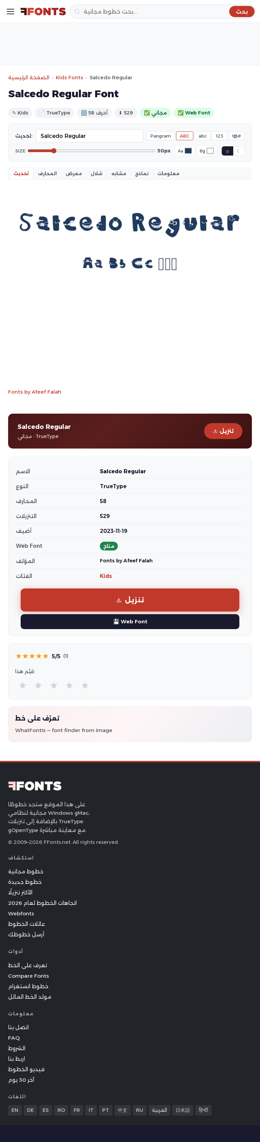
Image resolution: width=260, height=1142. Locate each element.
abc (202, 136)
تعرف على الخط (27, 965)
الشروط (16, 1048)
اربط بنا (16, 1059)
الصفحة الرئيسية (28, 77)
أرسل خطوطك (26, 934)
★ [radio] (22, 685)
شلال (97, 173)
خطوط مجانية (25, 871)
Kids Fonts (69, 77)
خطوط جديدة (25, 882)
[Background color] (210, 151)
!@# (236, 136)
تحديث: (23, 136)
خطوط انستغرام (28, 986)
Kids (106, 576)
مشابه (118, 173)
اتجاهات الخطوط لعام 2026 (42, 903)
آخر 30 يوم (21, 1080)
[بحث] (162, 11)
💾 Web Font (130, 621)
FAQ (14, 1038)
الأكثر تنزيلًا (20, 892)
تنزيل (223, 431)
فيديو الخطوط (26, 1069)
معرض (74, 173)
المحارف (47, 173)
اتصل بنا (18, 1027)
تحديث (21, 173)
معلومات (168, 173)
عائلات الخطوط (26, 924)
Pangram (160, 136)
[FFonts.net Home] (43, 11)
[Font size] (91, 150)
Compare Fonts (28, 976)
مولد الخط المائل (29, 997)
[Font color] (188, 151)
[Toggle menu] (10, 11)
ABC (185, 136)
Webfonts (21, 913)
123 (219, 136)
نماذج (142, 173)
